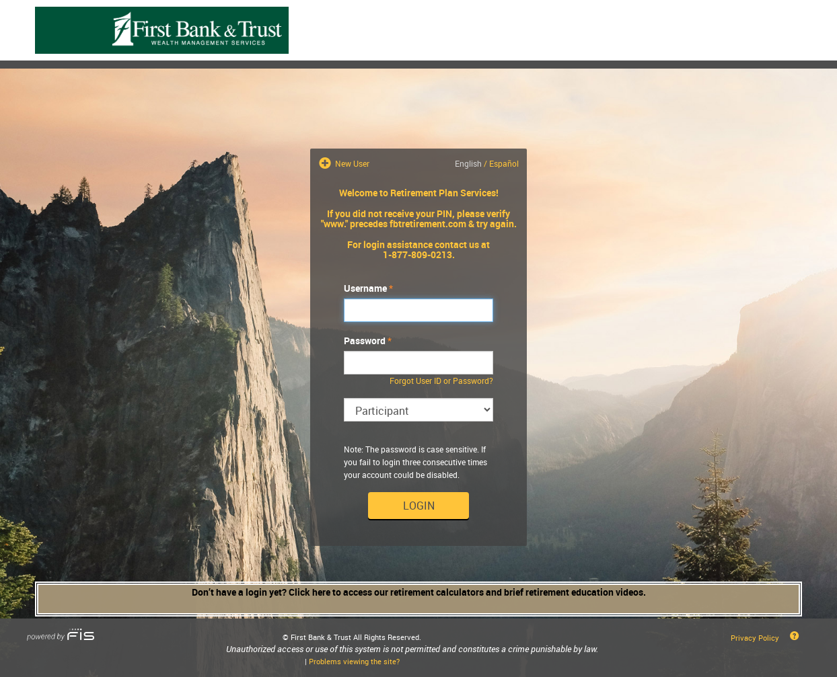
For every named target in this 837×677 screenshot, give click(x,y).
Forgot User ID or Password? (441, 380)
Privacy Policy (755, 638)
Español (504, 163)
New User (351, 163)
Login (419, 505)
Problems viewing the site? (354, 661)
